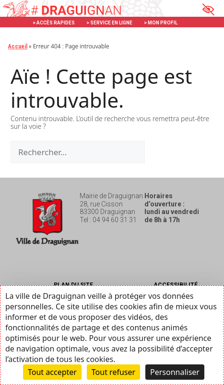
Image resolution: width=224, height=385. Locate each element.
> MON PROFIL (160, 22)
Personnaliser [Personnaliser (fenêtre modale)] (175, 372)
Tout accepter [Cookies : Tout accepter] (52, 372)
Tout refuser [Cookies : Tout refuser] (113, 372)
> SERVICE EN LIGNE (109, 22)
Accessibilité (175, 285)
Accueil (17, 46)
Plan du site (73, 285)
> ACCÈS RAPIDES (54, 22)
